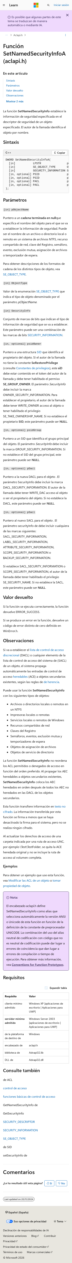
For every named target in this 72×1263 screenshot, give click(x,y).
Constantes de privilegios (33, 368)
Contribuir (50, 1236)
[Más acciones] (65, 35)
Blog (33, 1236)
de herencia (51, 682)
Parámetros (13, 85)
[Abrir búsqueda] (48, 5)
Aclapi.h (18, 35)
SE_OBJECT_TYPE (14, 274)
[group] (36, 174)
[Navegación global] (4, 5)
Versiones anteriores (15, 1236)
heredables (20, 676)
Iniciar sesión (61, 5)
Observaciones (14, 95)
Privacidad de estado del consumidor (24, 1246)
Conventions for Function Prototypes (37, 965)
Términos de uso (12, 1252)
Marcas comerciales (38, 1252)
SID (39, 352)
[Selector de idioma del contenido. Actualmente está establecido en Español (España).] (17, 1212)
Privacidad (9, 1241)
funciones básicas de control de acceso (29, 1096)
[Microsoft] (36, 5)
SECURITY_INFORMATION (45, 335)
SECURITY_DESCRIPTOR (19, 1122)
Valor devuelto (14, 90)
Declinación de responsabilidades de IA (26, 1230)
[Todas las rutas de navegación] (6, 35)
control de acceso (15, 1088)
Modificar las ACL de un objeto (28, 880)
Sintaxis (10, 80)
